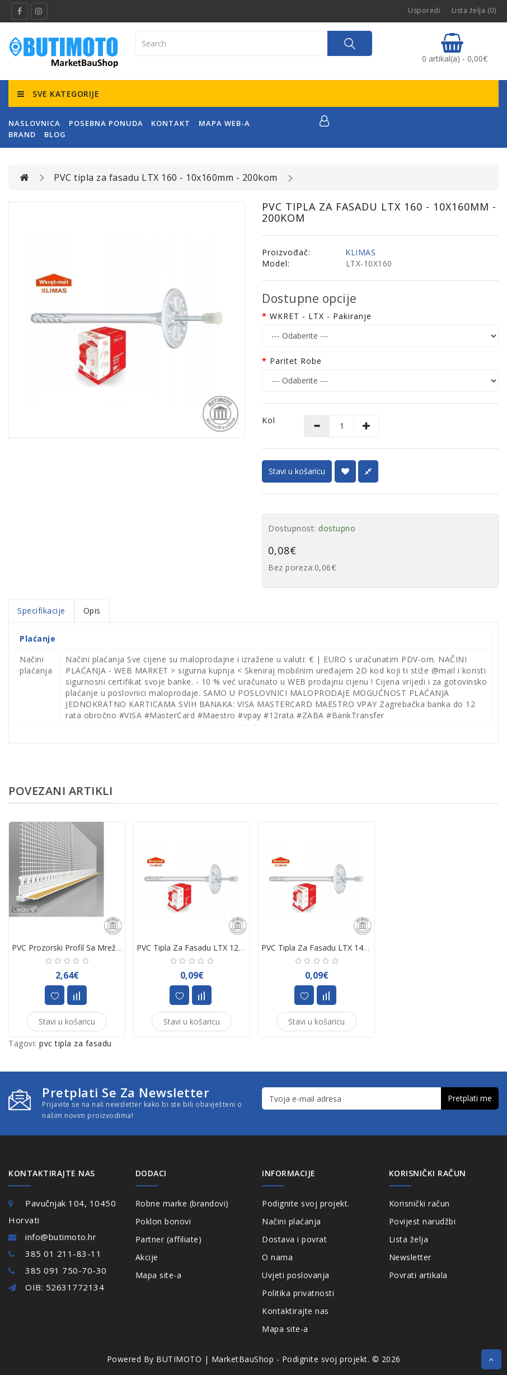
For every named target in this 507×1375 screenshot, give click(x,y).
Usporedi (424, 10)
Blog (55, 134)
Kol (268, 420)
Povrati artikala (418, 1275)
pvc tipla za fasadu (75, 1043)
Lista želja (409, 1239)
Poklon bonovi (163, 1221)
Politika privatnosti (298, 1293)
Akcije (146, 1257)
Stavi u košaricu (297, 471)
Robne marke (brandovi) (182, 1203)
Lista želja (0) (474, 10)
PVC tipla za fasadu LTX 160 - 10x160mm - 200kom (166, 177)
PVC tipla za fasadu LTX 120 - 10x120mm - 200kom (232, 947)
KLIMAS (360, 252)
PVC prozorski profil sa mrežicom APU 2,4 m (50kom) (109, 947)
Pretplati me (470, 1098)
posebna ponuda (106, 123)
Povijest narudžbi (422, 1221)
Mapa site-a (158, 1275)
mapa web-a (224, 123)
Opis (92, 610)
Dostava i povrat (294, 1239)
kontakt (170, 123)
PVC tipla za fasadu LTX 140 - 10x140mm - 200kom (357, 947)
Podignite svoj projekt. (306, 1203)
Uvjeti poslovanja (296, 1275)
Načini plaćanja (291, 1221)
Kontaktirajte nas (295, 1311)
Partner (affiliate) (168, 1239)
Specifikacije (41, 610)
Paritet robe (296, 361)
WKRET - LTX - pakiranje (321, 316)
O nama (277, 1257)
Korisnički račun (419, 1203)
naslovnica (34, 123)
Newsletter (410, 1257)
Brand (22, 134)
